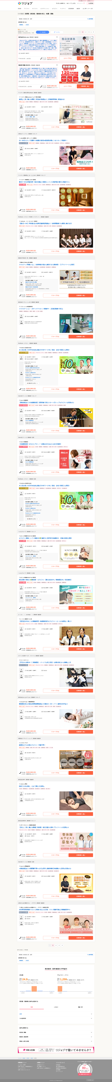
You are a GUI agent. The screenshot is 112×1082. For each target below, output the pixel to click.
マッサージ (63, 8)
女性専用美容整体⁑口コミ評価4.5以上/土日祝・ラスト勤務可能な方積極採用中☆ (44, 909)
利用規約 (58, 1065)
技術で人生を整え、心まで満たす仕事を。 (32, 786)
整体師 (24, 1058)
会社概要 (58, 1069)
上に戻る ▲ (90, 1080)
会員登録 (90, 3)
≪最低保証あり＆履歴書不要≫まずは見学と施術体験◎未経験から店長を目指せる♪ (45, 868)
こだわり (56, 1007)
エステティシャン (44, 8)
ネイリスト (35, 8)
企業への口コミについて (24, 1069)
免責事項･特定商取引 (61, 1068)
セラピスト (54, 8)
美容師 (19, 8)
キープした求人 (71, 3)
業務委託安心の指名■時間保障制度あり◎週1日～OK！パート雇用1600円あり (43, 704)
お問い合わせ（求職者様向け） (25, 1066)
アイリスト (26, 8)
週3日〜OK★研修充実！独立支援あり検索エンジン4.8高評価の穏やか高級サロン (44, 182)
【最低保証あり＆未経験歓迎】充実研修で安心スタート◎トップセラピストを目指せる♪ (46, 402)
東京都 (28, 1058)
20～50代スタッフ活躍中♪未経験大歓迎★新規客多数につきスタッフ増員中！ (43, 140)
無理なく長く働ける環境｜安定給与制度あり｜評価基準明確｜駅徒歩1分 (42, 99)
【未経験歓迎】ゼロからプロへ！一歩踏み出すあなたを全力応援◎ (40, 444)
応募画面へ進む (85, 58)
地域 (32, 1007)
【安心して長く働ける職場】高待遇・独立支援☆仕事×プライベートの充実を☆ (44, 827)
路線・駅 (80, 1007)
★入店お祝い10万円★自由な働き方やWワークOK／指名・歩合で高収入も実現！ (44, 350)
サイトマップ (59, 1071)
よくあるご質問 (22, 1065)
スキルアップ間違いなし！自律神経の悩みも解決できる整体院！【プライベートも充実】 (47, 264)
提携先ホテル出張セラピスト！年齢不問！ (32, 745)
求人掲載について (82, 0)
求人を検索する (60, 3)
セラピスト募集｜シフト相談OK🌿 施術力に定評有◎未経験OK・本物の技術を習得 (45, 538)
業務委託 (21, 24)
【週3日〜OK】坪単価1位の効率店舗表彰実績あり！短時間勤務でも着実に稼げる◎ (45, 223)
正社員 (27, 24)
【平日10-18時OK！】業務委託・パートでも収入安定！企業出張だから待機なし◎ (45, 662)
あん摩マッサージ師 (88, 8)
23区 (20, 1014)
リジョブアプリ (22, 1068)
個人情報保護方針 (60, 1066)
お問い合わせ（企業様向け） (44, 1068)
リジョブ (19, 1058)
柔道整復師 (71, 8)
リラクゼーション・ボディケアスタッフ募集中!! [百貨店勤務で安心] (41, 309)
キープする (67, 58)
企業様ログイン (90, 0)
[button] (56, 107)
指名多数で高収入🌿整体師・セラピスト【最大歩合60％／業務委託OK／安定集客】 (45, 580)
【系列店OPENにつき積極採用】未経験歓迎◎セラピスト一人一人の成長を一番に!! (45, 621)
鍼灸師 (78, 8)
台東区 (32, 1058)
